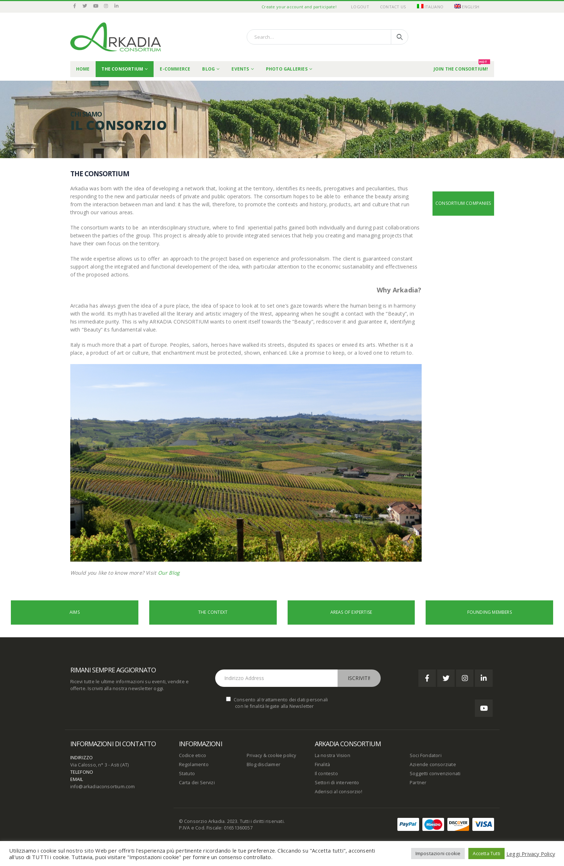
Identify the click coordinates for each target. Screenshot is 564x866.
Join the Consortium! (462, 66)
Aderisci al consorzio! (338, 792)
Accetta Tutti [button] (486, 853)
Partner (418, 783)
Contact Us (393, 6)
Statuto (187, 773)
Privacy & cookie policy (271, 755)
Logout (360, 6)
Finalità (322, 764)
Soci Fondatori (426, 755)
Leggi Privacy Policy (530, 853)
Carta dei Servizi (197, 783)
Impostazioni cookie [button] (438, 853)
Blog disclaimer (263, 764)
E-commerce (175, 69)
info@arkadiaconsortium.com (102, 786)
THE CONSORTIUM (122, 69)
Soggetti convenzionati (435, 773)
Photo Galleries (287, 69)
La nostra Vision (332, 755)
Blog (208, 69)
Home (83, 69)
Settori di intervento (337, 783)
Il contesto (326, 773)
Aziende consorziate (433, 764)
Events (240, 69)
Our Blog (169, 572)
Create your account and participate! (299, 6)
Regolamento (194, 764)
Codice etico (192, 755)
